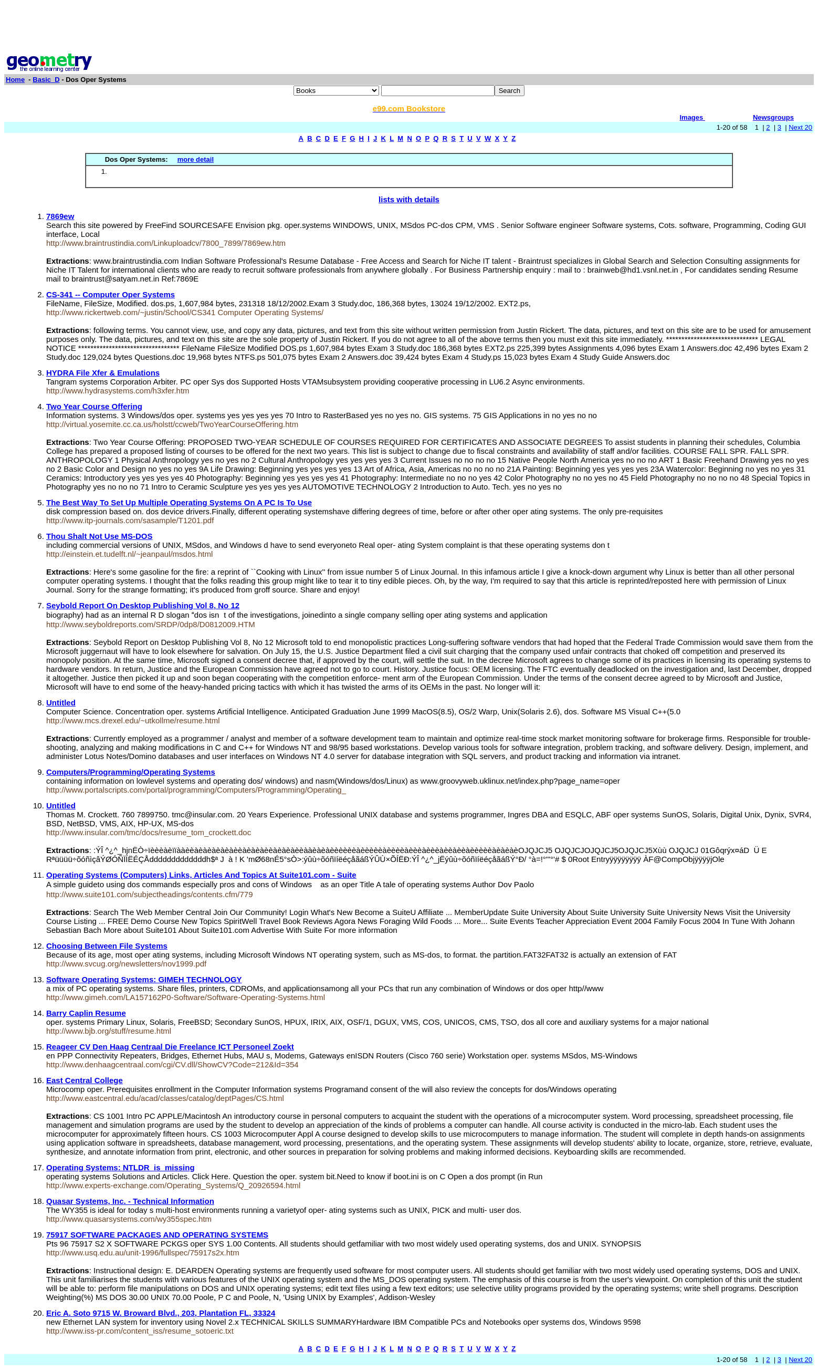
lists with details (409, 199)
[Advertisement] (409, 27)
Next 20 (800, 127)
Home (15, 80)
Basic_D (46, 80)
